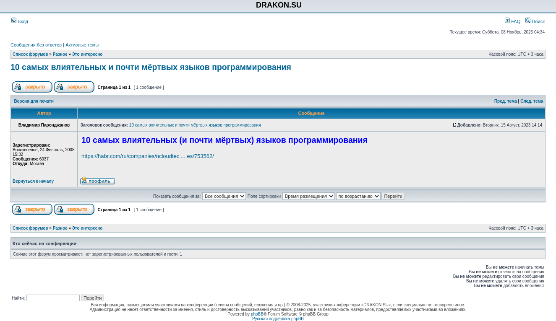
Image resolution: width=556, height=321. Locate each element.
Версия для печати (34, 101)
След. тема (531, 101)
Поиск (535, 21)
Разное (60, 54)
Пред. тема (505, 101)
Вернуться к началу (33, 181)
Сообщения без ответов (36, 44)
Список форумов (30, 54)
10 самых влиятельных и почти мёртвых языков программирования (150, 67)
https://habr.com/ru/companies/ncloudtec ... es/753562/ (147, 156)
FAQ (512, 21)
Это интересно (87, 54)
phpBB (257, 314)
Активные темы (82, 44)
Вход (19, 21)
